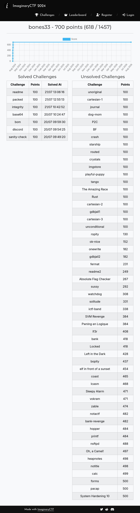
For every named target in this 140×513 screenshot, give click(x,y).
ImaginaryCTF (46, 509)
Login (128, 15)
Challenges (44, 15)
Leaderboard (75, 15)
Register (104, 15)
